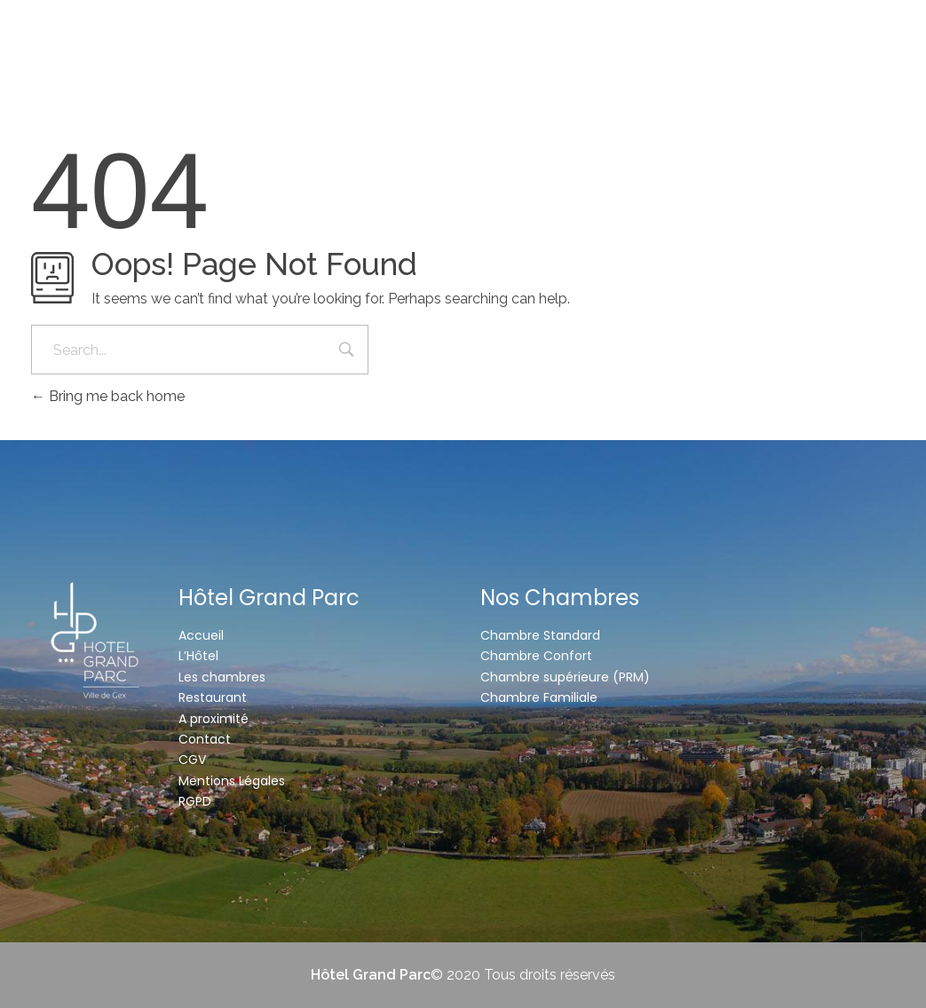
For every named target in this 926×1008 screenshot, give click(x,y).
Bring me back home (108, 396)
